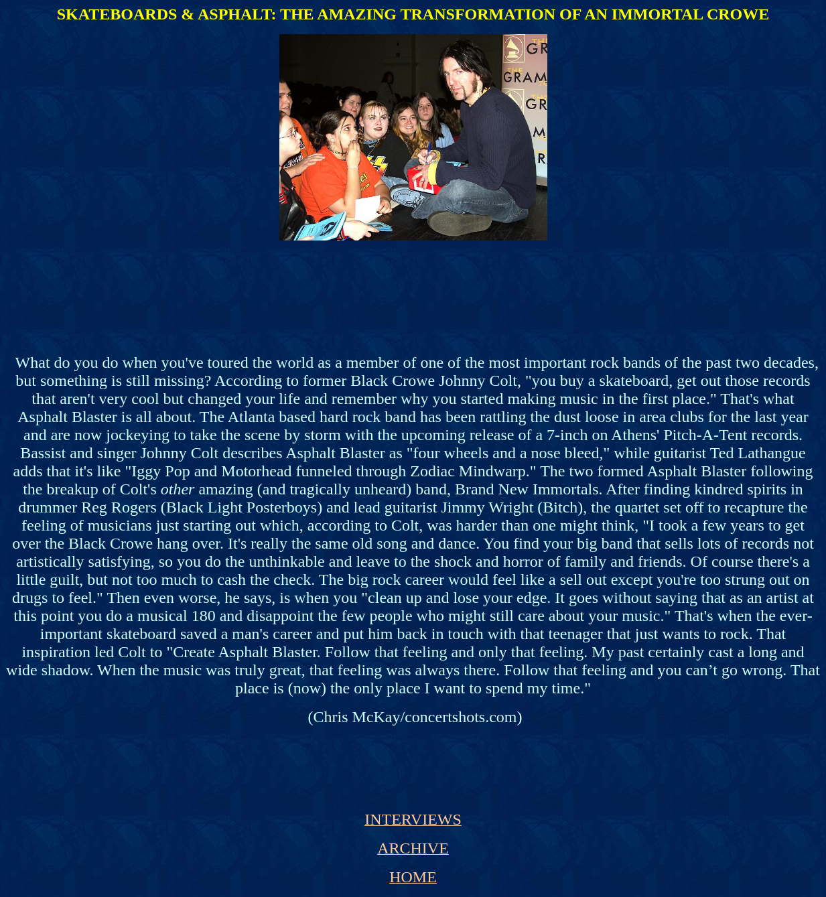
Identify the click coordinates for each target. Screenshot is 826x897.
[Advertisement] (411, 281)
